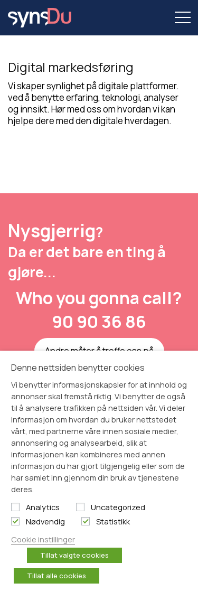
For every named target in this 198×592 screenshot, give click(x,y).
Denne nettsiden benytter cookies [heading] (78, 367)
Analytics (43, 507)
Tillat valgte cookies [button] (74, 555)
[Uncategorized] (80, 507)
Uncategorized (118, 507)
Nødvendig (45, 521)
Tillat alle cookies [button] (56, 575)
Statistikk (113, 521)
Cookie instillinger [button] (43, 539)
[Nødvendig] (15, 521)
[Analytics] (15, 507)
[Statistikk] (85, 521)
